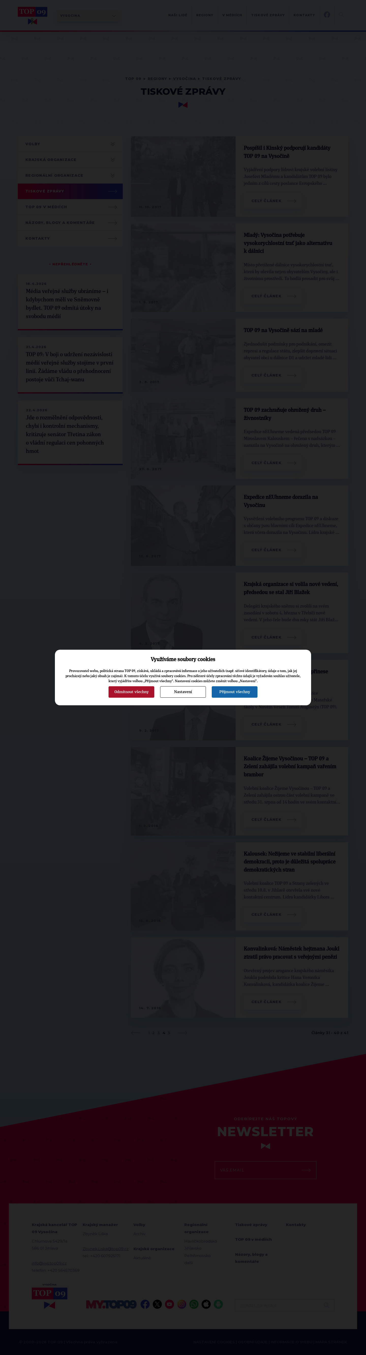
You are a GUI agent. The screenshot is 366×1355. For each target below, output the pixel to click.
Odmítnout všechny (131, 692)
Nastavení (183, 692)
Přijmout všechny (234, 692)
